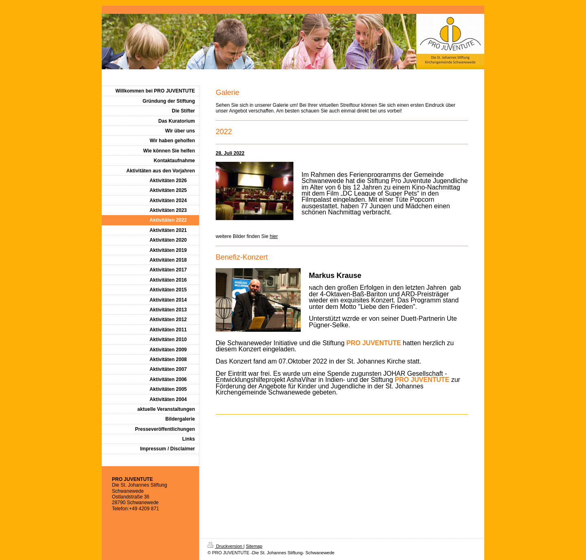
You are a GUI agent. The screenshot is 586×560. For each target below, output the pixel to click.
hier (274, 236)
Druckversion (225, 546)
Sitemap (254, 546)
